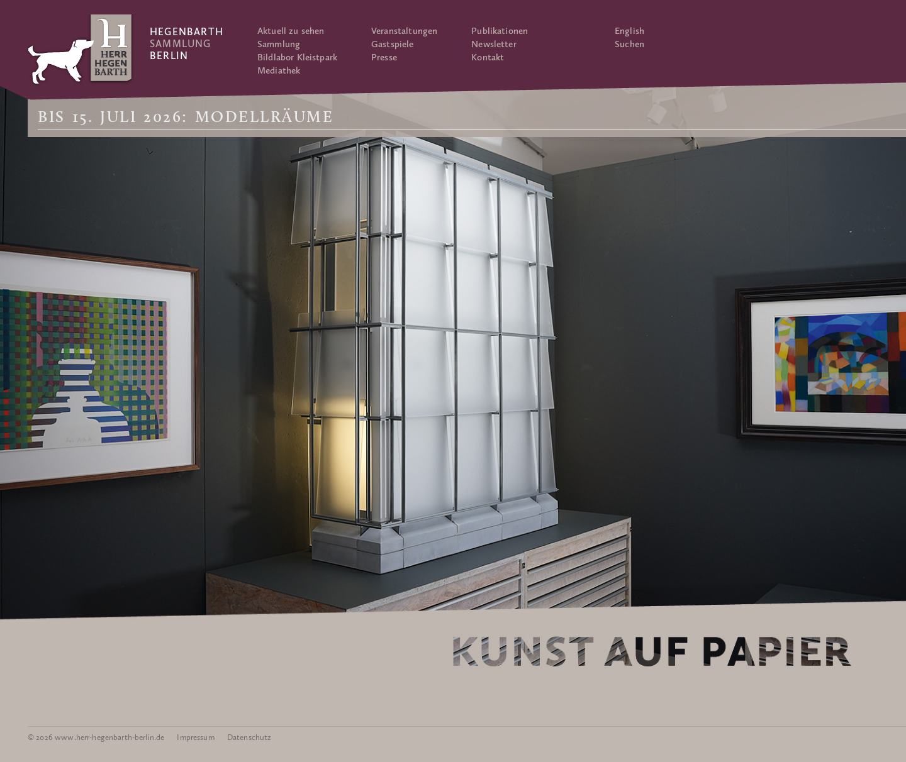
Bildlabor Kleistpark (297, 57)
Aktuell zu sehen (290, 30)
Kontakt (487, 57)
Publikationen (499, 30)
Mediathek (278, 70)
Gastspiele (392, 44)
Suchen (629, 44)
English (629, 30)
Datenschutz (249, 737)
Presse (384, 57)
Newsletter (494, 44)
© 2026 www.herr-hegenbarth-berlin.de (96, 737)
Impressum (195, 737)
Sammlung (278, 44)
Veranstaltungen (404, 30)
